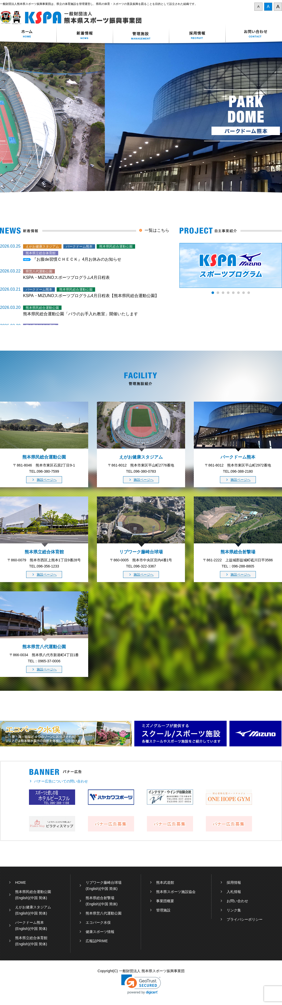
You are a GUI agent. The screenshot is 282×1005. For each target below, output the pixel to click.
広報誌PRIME (97, 941)
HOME (20, 882)
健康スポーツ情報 (100, 932)
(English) (22, 898)
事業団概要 (165, 901)
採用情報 (197, 34)
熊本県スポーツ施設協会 (176, 892)
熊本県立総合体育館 (31, 938)
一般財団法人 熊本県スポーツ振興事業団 (73, 17)
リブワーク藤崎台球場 (104, 882)
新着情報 (84, 34)
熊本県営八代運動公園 (104, 913)
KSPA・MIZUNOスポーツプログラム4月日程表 (66, 277)
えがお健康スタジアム (33, 907)
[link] (141, 984)
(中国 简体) (38, 898)
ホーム (28, 34)
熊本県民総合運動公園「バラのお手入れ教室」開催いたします (80, 314)
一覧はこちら (157, 230)
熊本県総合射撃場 (100, 898)
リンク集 (234, 910)
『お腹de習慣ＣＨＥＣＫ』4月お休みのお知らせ (76, 259)
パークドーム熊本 (29, 922)
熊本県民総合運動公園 (33, 892)
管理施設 (163, 910)
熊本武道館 (165, 882)
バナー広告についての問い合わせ (61, 781)
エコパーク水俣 (98, 922)
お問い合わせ (254, 34)
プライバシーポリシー (245, 919)
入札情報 (234, 892)
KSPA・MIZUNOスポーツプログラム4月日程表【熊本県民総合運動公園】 (91, 295)
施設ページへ (47, 480)
